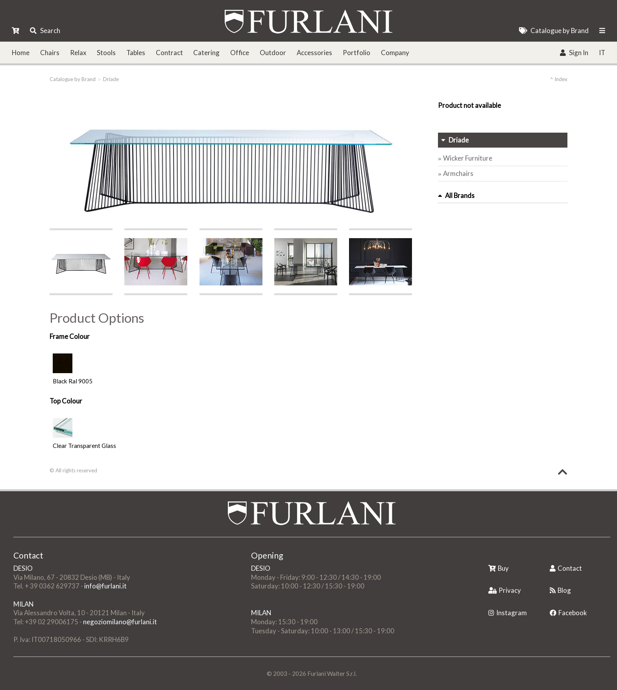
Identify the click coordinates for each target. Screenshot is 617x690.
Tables (135, 52)
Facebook (568, 613)
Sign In (574, 52)
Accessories (314, 52)
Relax (78, 52)
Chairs (49, 52)
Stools (106, 52)
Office (239, 52)
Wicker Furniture (467, 158)
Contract (169, 52)
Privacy (504, 590)
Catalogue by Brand (554, 30)
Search (45, 30)
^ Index (558, 79)
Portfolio (356, 52)
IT (602, 52)
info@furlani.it (105, 586)
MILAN (23, 604)
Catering (206, 52)
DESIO (23, 568)
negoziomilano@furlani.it (120, 622)
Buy (498, 568)
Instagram (507, 613)
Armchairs (458, 173)
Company (395, 52)
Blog (560, 590)
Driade (111, 79)
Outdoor (273, 52)
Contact (566, 568)
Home (21, 52)
